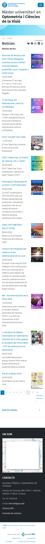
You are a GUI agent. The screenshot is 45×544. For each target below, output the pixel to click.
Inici (3, 38)
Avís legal (8, 541)
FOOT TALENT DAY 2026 (14, 137)
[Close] (41, 5)
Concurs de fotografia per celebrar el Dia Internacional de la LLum (14, 252)
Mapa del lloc (16, 538)
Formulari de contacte (11, 513)
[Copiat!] (42, 43)
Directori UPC (8, 508)
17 (33, 393)
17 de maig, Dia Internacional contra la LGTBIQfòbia (12, 103)
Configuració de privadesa (27, 541)
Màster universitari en (21, 17)
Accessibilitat (31, 538)
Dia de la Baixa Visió (11, 373)
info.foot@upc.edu (16, 503)
